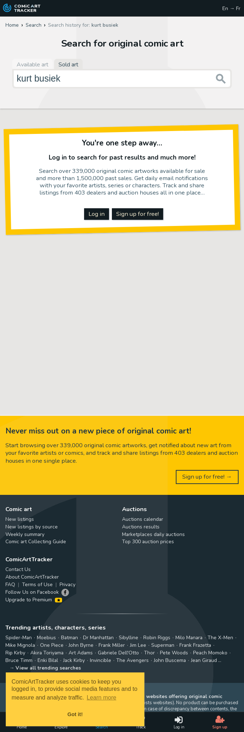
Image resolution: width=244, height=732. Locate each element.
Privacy (67, 584)
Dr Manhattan (98, 637)
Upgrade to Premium (33, 599)
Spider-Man (18, 637)
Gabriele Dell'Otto (118, 652)
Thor (149, 652)
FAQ (10, 584)
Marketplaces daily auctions (153, 534)
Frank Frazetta (195, 645)
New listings (19, 519)
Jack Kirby (74, 660)
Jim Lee (138, 645)
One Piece (52, 645)
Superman (162, 645)
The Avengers (132, 660)
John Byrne (81, 645)
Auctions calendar (142, 519)
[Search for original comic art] (122, 78)
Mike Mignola (20, 645)
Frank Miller (112, 645)
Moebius (46, 637)
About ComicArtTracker (32, 577)
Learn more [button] (101, 697)
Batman (69, 637)
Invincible (100, 660)
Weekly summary (24, 534)
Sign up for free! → (207, 476)
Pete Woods (174, 652)
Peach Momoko (210, 652)
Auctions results (141, 526)
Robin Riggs (156, 637)
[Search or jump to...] (221, 79)
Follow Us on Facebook (32, 592)
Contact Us (18, 569)
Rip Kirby (15, 652)
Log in (96, 214)
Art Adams (81, 652)
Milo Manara (188, 637)
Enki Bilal (48, 660)
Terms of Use (37, 584)
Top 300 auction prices (148, 541)
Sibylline (128, 637)
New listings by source (31, 526)
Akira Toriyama (47, 652)
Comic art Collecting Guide (35, 541)
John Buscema (170, 660)
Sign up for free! (137, 214)
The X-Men (220, 637)
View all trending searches (48, 668)
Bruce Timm (18, 660)
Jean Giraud (204, 660)
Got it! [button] (75, 714)
